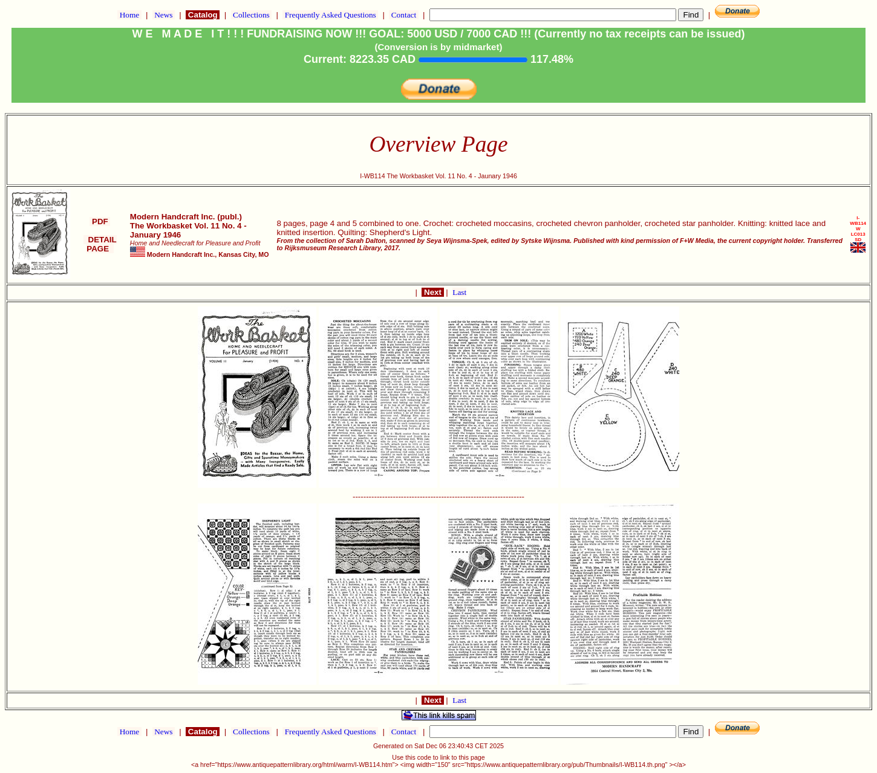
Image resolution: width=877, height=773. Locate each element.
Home (129, 14)
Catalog (203, 14)
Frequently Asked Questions (330, 14)
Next (432, 292)
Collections (251, 14)
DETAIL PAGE (100, 244)
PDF (100, 221)
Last (459, 292)
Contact (403, 14)
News (163, 14)
